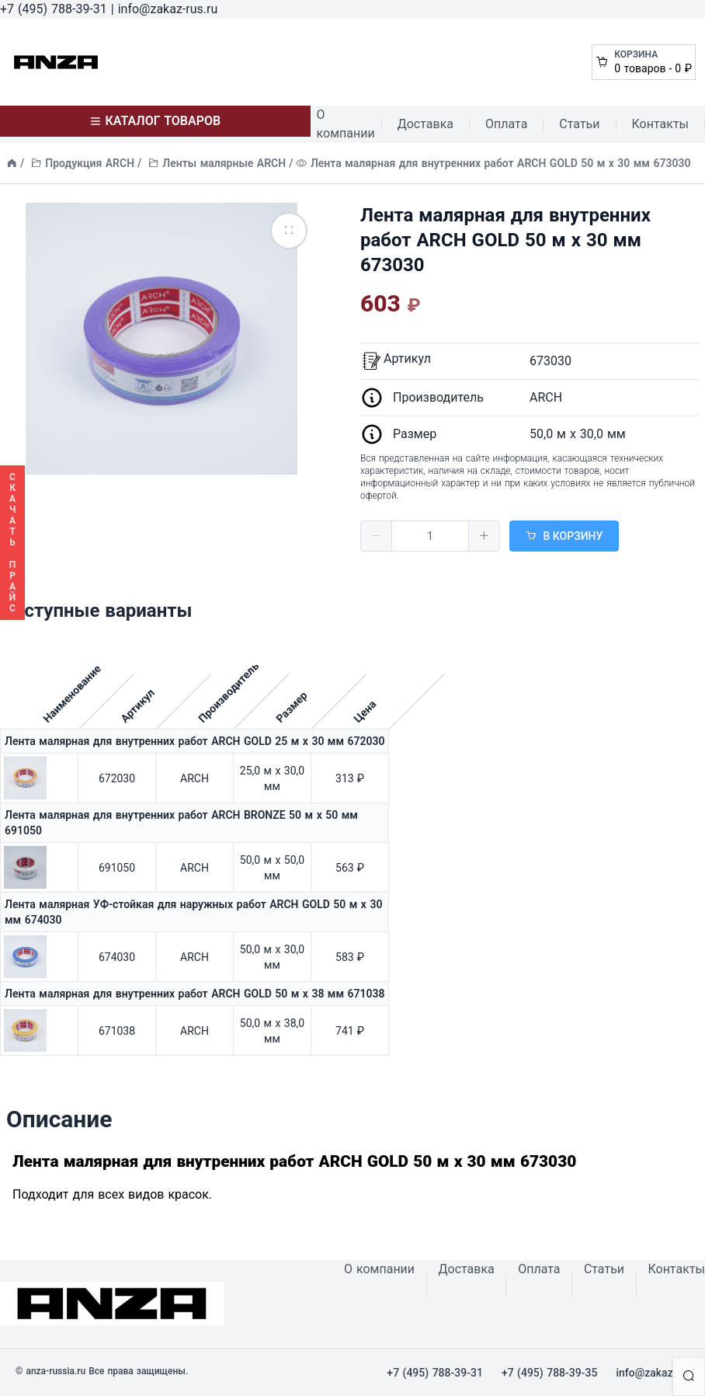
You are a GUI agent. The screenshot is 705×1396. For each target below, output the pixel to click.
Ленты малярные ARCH (224, 163)
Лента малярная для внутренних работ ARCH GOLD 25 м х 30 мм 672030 (194, 741)
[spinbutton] (430, 536)
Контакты (660, 124)
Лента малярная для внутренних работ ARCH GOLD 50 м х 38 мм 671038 (194, 993)
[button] (376, 536)
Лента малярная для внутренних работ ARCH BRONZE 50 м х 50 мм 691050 (181, 823)
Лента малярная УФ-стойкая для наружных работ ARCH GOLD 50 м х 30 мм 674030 (193, 912)
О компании (346, 124)
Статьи (579, 124)
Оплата (506, 124)
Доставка (425, 124)
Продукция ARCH (89, 163)
